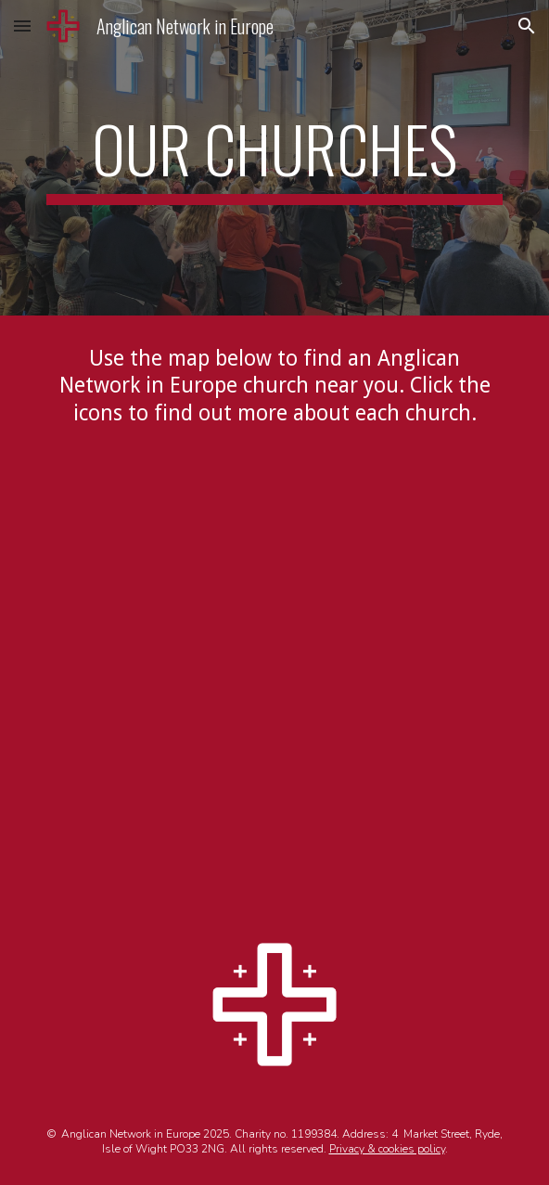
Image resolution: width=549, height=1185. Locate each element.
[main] (274, 158)
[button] (22, 25)
